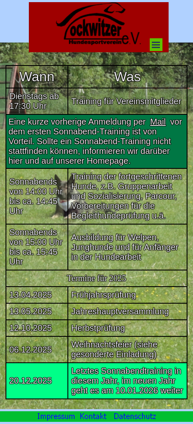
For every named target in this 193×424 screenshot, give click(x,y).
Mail (158, 121)
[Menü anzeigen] (156, 44)
